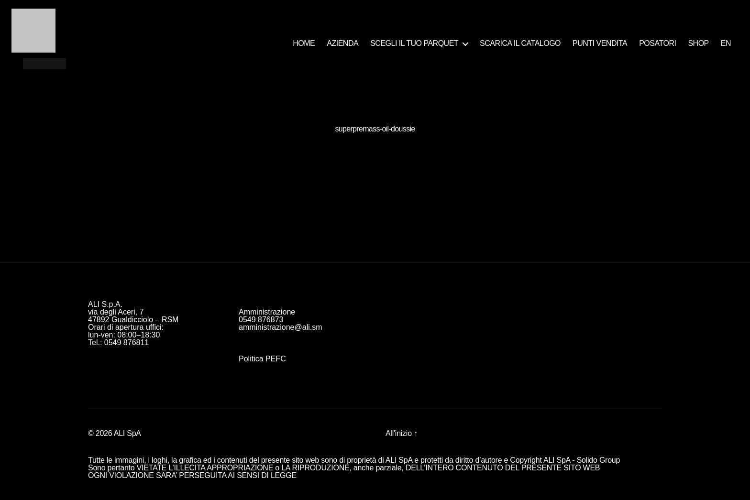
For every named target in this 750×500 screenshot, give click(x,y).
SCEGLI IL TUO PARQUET (414, 43)
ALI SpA (127, 433)
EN (726, 43)
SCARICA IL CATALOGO (520, 43)
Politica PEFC (262, 359)
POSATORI (657, 43)
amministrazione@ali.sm (280, 327)
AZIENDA (342, 43)
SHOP (698, 43)
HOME (304, 43)
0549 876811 (126, 342)
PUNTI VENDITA (600, 43)
